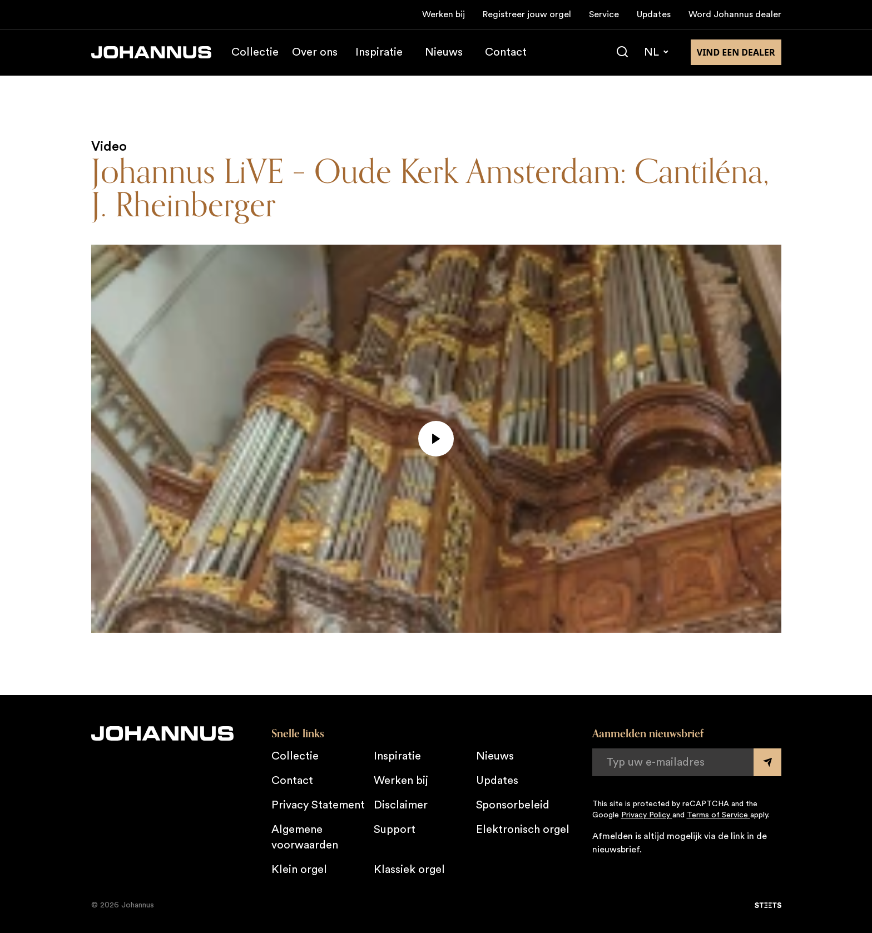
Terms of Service (718, 815)
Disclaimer (401, 805)
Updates (654, 14)
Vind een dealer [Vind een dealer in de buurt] (736, 52)
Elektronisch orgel (522, 829)
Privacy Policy (646, 815)
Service (604, 14)
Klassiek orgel (409, 869)
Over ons (315, 52)
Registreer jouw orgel (527, 14)
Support (394, 829)
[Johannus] (151, 52)
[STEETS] (768, 905)
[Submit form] (767, 762)
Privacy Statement (318, 805)
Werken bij (443, 14)
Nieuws (444, 52)
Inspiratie (379, 52)
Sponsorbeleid (512, 805)
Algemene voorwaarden (304, 837)
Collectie (255, 52)
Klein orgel (299, 869)
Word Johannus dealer (734, 14)
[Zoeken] (622, 52)
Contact (506, 52)
